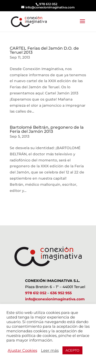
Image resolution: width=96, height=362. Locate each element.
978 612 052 (35, 293)
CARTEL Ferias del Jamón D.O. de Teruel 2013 (44, 50)
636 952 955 (61, 293)
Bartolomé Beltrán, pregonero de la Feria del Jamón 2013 (47, 129)
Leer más (50, 350)
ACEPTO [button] (72, 350)
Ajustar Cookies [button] (22, 350)
